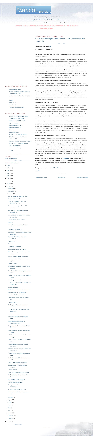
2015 (8, 168)
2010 (8, 181)
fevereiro (11, 415)
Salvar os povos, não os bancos (16, 219)
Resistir (11, 100)
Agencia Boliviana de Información (18, 134)
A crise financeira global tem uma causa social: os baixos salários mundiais (61, 40)
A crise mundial (12, 241)
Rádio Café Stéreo (14, 132)
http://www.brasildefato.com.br (17, 120)
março (10, 413)
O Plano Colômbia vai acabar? (16, 295)
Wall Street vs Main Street (15, 314)
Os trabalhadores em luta (14, 246)
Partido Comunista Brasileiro (16, 107)
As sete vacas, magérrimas (15, 382)
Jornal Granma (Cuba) (15, 148)
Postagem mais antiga (82, 177)
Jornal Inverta (12, 105)
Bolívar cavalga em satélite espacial (17, 196)
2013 (8, 173)
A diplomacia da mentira (14, 198)
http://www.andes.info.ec (15, 125)
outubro (11, 194)
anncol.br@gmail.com (11, 158)
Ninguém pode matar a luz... (15, 280)
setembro (11, 397)
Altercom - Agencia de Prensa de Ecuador (20, 141)
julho (10, 402)
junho (10, 405)
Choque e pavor (12, 263)
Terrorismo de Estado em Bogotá (17, 249)
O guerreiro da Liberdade (14, 229)
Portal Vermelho (13, 102)
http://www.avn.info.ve (15, 127)
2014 (8, 170)
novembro (11, 191)
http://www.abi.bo (13, 123)
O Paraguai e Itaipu (13, 287)
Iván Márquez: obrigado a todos (16, 379)
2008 (8, 186)
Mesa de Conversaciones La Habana (18, 116)
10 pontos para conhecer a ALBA (17, 389)
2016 (8, 165)
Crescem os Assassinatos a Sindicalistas (18, 372)
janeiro (10, 418)
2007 (8, 421)
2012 (8, 175)
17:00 (38, 170)
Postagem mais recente (41, 177)
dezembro (11, 188)
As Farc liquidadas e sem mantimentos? (18, 256)
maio (10, 407)
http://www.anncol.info (15, 89)
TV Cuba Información (15, 145)
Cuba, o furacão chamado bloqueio (17, 362)
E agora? (10, 222)
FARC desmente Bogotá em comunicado (19, 289)
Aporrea (11, 130)
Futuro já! (10, 244)
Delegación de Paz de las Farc (17, 118)
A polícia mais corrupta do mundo (17, 292)
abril (10, 410)
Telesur (11, 150)
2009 (8, 183)
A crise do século (12, 302)
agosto (10, 400)
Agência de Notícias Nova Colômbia (18, 143)
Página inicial (61, 177)
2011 (8, 178)
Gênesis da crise (12, 369)
